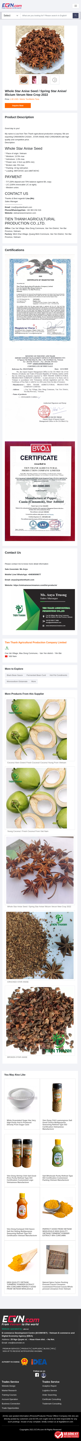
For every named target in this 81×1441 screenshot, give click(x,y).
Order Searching (49, 1395)
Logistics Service (49, 1390)
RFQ (53, 1348)
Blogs (47, 1348)
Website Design (8, 1386)
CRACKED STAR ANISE (18, 982)
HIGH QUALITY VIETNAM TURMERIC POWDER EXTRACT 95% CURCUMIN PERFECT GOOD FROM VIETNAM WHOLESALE (21, 1285)
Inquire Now (17, 105)
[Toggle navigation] (75, 5)
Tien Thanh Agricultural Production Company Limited (35, 642)
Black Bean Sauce (15, 675)
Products (26, 1348)
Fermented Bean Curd (36, 675)
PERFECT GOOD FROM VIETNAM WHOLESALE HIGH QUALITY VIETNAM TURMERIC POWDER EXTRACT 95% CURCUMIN (57, 1232)
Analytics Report (49, 1386)
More (33, 681)
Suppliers (37, 1348)
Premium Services (11, 1348)
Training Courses (9, 1395)
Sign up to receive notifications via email (22, 1351)
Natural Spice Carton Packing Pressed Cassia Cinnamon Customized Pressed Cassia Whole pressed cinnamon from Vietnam (57, 1285)
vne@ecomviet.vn (16, 1343)
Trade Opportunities (10, 1408)
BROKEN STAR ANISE (17, 1057)
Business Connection (11, 1404)
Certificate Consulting (51, 1399)
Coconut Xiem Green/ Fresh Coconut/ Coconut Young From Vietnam (36, 762)
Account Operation (10, 1399)
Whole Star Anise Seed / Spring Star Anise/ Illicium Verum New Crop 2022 (39, 906)
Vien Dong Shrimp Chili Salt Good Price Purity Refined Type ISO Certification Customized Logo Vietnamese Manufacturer (21, 1179)
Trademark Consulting (51, 1404)
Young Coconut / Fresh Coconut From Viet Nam (27, 831)
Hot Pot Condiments (58, 675)
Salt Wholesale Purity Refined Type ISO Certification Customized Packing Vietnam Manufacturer (57, 1178)
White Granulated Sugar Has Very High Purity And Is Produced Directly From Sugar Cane (21, 1122)
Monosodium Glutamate (17, 681)
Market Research (9, 1390)
